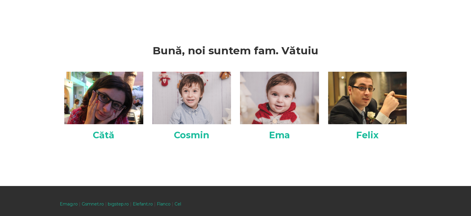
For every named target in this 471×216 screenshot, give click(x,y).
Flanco (164, 204)
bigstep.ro (118, 204)
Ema (279, 135)
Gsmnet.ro (93, 204)
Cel (178, 204)
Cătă (103, 135)
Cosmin (191, 135)
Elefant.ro (143, 204)
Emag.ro (69, 204)
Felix (367, 135)
